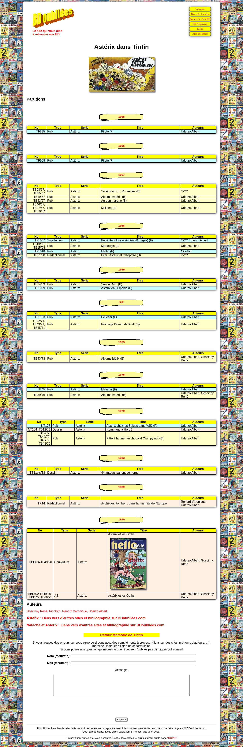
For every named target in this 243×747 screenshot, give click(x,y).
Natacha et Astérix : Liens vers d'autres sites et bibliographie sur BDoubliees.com (95, 625)
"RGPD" (171, 742)
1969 (121, 269)
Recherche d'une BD (200, 18)
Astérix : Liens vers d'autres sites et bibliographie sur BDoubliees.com (86, 618)
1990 (121, 519)
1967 (121, 174)
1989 (121, 486)
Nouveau (199, 9)
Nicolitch (54, 611)
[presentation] (121, 711)
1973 (121, 342)
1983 (121, 457)
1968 (121, 225)
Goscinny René (37, 611)
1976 (121, 374)
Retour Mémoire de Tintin (121, 635)
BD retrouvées (200, 23)
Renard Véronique (74, 611)
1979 (121, 410)
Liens (200, 28)
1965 (121, 116)
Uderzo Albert (97, 611)
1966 (121, 145)
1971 (121, 302)
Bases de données (200, 14)
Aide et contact (200, 33)
